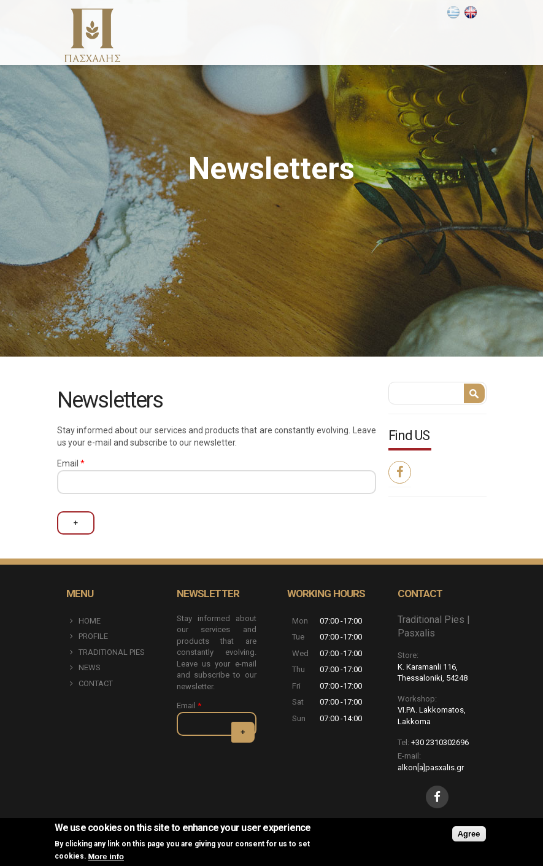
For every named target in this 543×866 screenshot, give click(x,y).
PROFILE (93, 636)
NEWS (90, 667)
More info (106, 856)
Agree (469, 833)
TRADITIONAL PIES (112, 652)
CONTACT (96, 683)
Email (71, 463)
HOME (90, 620)
